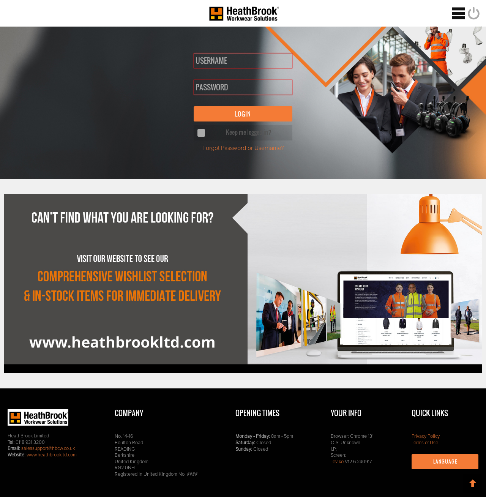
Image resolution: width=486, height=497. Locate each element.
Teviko (337, 461)
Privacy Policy (426, 436)
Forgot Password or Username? (243, 148)
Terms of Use (425, 442)
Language (445, 461)
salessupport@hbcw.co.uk (48, 448)
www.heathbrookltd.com (52, 455)
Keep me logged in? (248, 132)
